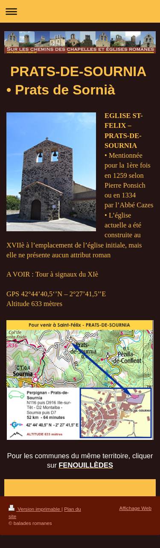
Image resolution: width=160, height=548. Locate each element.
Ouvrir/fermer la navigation (80, 11)
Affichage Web (135, 508)
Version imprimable (35, 509)
